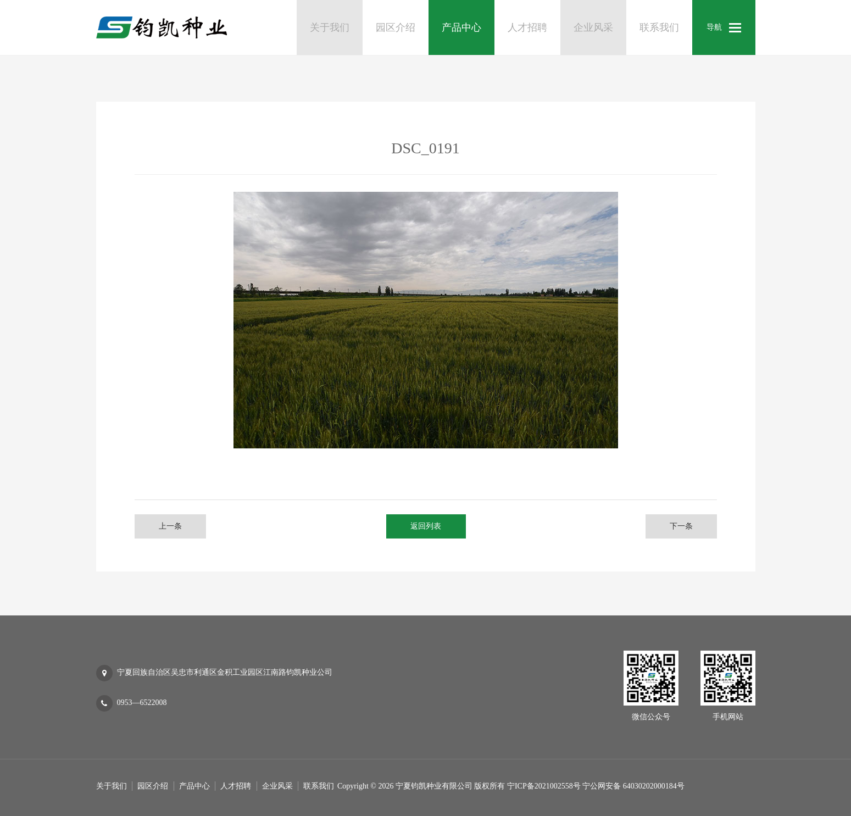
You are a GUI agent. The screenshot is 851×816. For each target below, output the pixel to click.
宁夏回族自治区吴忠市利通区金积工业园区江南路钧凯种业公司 (224, 672)
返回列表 (425, 526)
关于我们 (111, 786)
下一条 (681, 526)
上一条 (170, 526)
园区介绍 (152, 786)
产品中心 (194, 786)
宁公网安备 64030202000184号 (633, 786)
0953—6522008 (142, 702)
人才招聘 (235, 786)
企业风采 (277, 786)
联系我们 (318, 786)
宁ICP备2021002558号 (544, 786)
